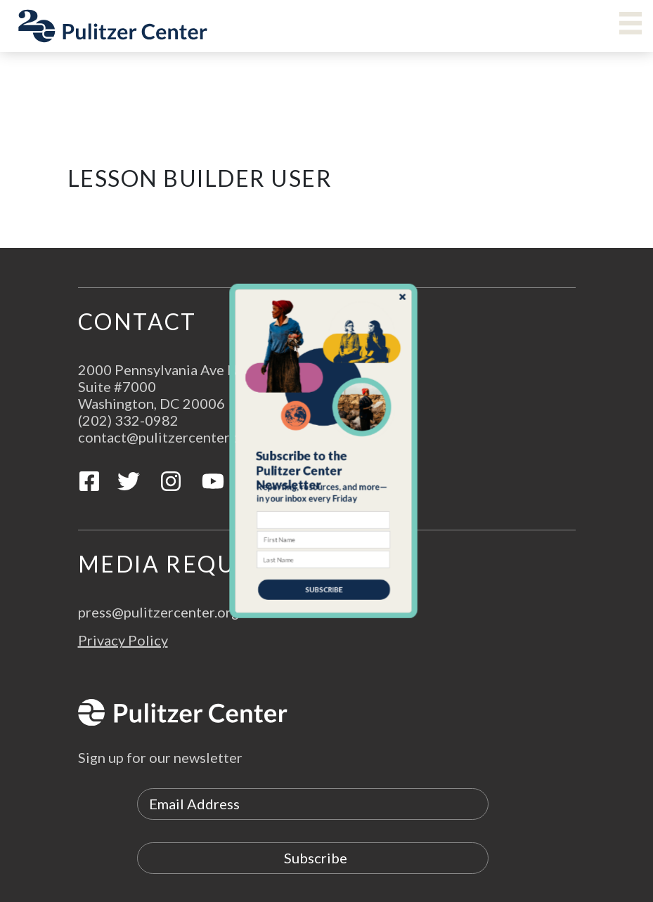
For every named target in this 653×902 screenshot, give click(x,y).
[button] (323, 467)
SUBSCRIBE (324, 567)
